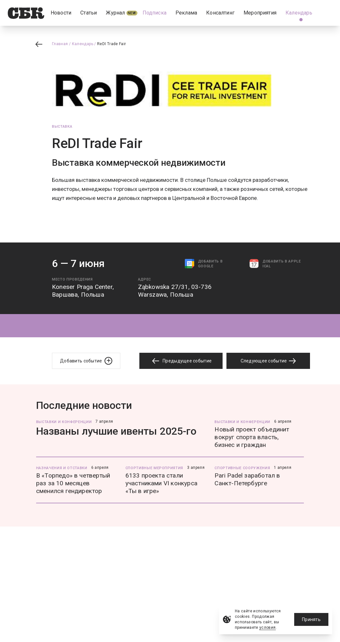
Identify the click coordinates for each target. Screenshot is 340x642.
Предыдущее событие (181, 361)
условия (267, 627)
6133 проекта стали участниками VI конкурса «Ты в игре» (161, 483)
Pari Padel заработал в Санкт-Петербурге (247, 479)
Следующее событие (268, 361)
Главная (60, 44)
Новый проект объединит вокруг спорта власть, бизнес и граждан (252, 437)
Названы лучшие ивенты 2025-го (116, 431)
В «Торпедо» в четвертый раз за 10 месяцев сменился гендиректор (73, 483)
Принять (311, 619)
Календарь (82, 44)
